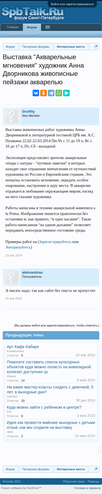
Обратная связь (74, 481)
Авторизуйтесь (18, 247)
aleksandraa (32, 272)
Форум (32, 27)
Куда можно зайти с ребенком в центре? (44, 407)
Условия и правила (87, 488)
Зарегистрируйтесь (55, 241)
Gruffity (28, 111)
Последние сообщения (21, 34)
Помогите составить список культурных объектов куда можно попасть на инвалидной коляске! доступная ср (49, 367)
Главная (12, 27)
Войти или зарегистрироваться (72, 4)
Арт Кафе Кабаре (23, 347)
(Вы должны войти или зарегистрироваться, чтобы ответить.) (56, 325)
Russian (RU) (12, 481)
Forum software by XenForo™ (21, 488)
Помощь (94, 481)
